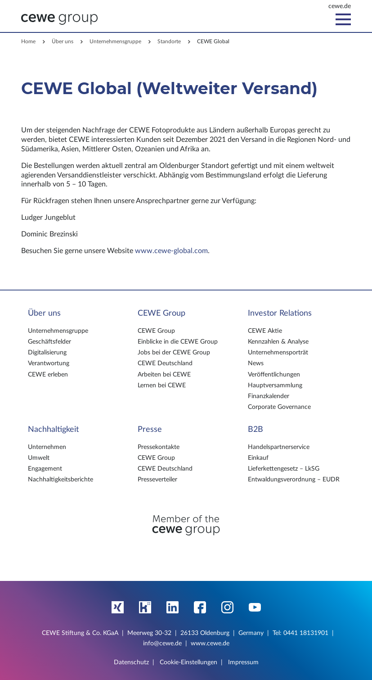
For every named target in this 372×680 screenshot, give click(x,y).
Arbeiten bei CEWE (164, 375)
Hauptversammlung (275, 385)
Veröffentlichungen (274, 375)
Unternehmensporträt (278, 352)
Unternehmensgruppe (115, 41)
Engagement (45, 469)
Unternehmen (47, 447)
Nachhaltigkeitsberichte (60, 479)
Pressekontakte (158, 447)
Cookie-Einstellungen (188, 662)
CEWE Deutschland (165, 363)
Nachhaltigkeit (53, 430)
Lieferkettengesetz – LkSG (283, 469)
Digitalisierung (47, 352)
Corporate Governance (279, 407)
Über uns (62, 41)
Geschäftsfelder (49, 342)
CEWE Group (161, 313)
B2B (255, 430)
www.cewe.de (210, 643)
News (256, 363)
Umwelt (38, 458)
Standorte (169, 41)
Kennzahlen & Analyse (278, 342)
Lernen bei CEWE (162, 385)
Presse (150, 430)
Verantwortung (48, 363)
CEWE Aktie (265, 331)
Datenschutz (131, 662)
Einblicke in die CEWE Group (178, 342)
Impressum (243, 662)
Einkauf (258, 458)
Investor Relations (280, 313)
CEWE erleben (48, 375)
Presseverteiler (157, 479)
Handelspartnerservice (278, 447)
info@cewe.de (162, 643)
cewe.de (339, 6)
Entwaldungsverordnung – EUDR (294, 479)
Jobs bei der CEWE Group (174, 352)
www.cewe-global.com (171, 250)
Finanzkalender (268, 396)
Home (28, 41)
